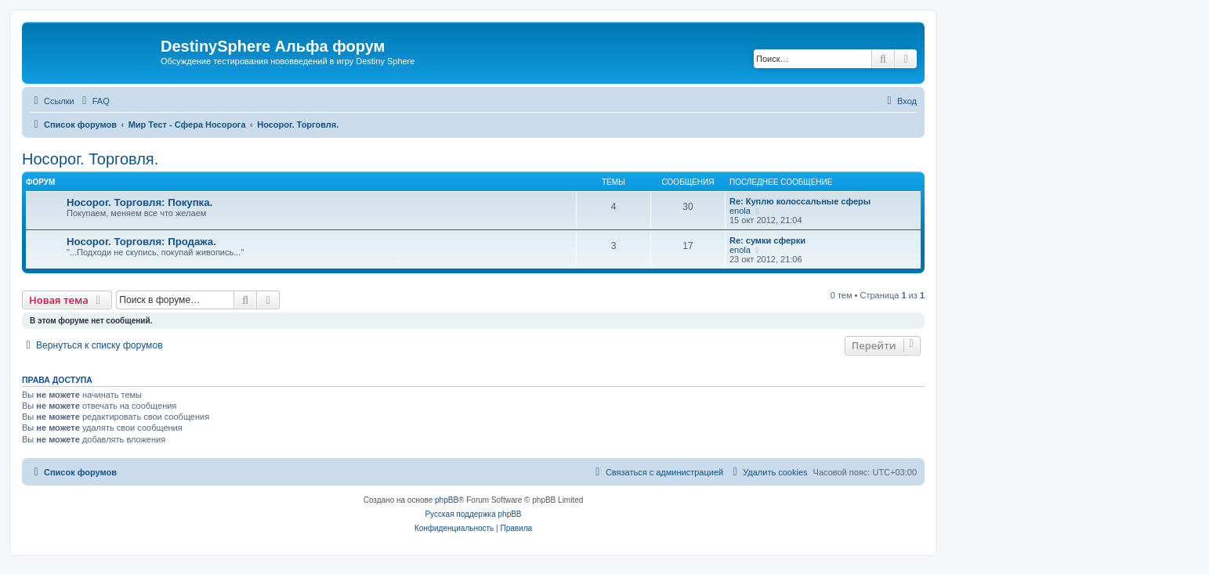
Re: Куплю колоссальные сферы (800, 201)
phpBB (446, 500)
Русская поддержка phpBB (473, 514)
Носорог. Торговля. (90, 159)
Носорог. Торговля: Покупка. (139, 202)
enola (740, 210)
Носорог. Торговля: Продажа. (141, 241)
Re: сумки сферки (767, 240)
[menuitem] (94, 101)
